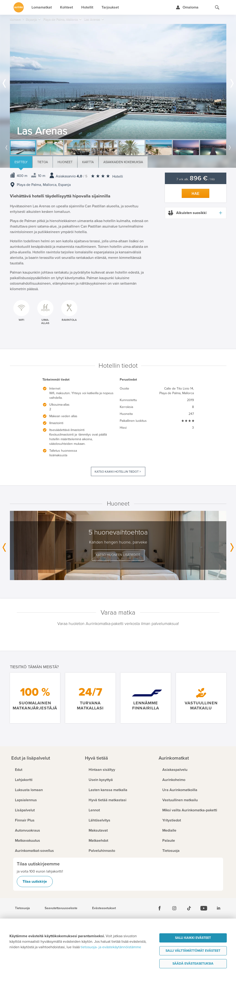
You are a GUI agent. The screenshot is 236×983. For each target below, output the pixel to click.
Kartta (88, 162)
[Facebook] (159, 908)
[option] (118, 81)
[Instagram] (174, 908)
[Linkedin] (218, 908)
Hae (195, 194)
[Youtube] (203, 908)
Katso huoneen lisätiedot (118, 555)
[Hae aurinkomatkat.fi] (217, 7)
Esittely (21, 162)
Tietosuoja (22, 908)
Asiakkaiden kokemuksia (123, 162)
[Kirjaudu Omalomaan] (187, 7)
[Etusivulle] (19, 7)
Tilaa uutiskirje (35, 881)
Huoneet (65, 162)
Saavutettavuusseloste (61, 908)
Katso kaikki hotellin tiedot (117, 472)
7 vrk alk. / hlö (195, 179)
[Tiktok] (189, 908)
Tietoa (42, 162)
